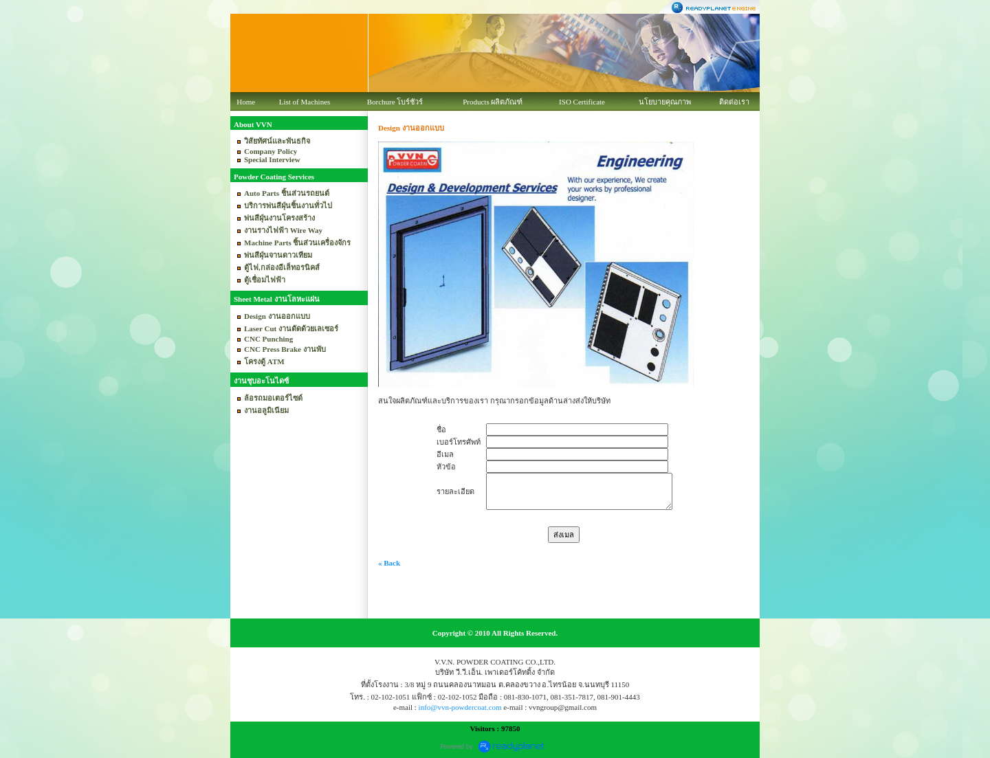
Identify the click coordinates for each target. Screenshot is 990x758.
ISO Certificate (582, 102)
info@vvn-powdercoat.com (460, 707)
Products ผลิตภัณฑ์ (492, 102)
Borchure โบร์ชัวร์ (395, 102)
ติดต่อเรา (734, 102)
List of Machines (305, 102)
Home (245, 102)
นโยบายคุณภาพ (665, 102)
